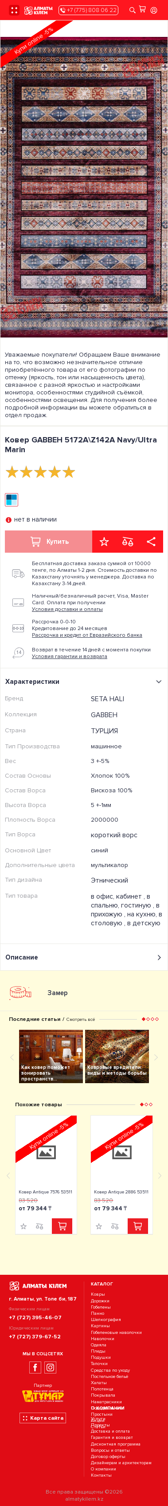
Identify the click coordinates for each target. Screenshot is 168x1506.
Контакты (101, 1475)
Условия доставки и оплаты (67, 609)
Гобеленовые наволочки (116, 1332)
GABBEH (104, 715)
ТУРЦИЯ (104, 731)
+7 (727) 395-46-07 (35, 1317)
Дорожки (100, 1301)
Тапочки (99, 1364)
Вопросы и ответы (110, 1450)
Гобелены (101, 1307)
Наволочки (102, 1338)
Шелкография (106, 1319)
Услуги (98, 1419)
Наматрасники (106, 1402)
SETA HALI (107, 699)
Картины (100, 1326)
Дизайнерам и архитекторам (121, 1463)
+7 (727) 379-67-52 (35, 1336)
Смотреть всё (80, 1019)
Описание (84, 957)
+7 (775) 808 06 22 (88, 10)
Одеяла (98, 1345)
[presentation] (22, 170)
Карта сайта (42, 1418)
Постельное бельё (109, 1376)
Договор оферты (108, 1456)
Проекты (100, 1425)
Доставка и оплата (110, 1431)
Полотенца (102, 1389)
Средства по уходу (110, 1370)
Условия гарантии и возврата (69, 656)
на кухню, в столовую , (126, 919)
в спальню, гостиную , (123, 901)
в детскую (143, 923)
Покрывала (103, 1395)
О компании (103, 1469)
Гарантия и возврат (112, 1438)
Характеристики (84, 682)
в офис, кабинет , (119, 896)
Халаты (99, 1383)
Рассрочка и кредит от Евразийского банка (87, 635)
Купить (49, 541)
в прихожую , (125, 910)
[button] (143, 1019)
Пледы (98, 1351)
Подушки (101, 1357)
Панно (97, 1313)
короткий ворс (114, 835)
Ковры (98, 1294)
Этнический (109, 880)
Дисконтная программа (116, 1444)
